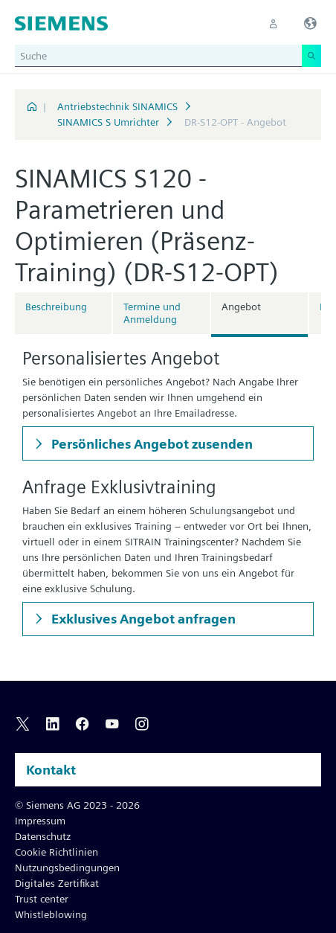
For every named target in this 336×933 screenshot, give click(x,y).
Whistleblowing (51, 914)
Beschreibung (56, 306)
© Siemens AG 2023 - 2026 (77, 805)
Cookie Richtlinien (56, 852)
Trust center (41, 899)
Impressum (40, 821)
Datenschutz (43, 836)
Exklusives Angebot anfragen (142, 618)
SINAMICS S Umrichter (108, 122)
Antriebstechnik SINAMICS (117, 106)
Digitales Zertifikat (57, 883)
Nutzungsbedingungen (67, 867)
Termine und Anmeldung (152, 313)
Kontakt (51, 770)
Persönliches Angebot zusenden (150, 444)
